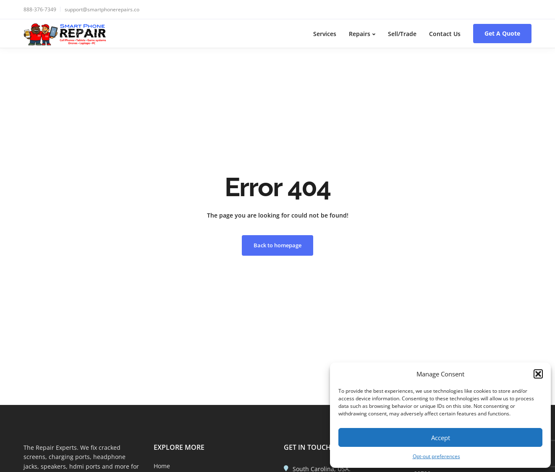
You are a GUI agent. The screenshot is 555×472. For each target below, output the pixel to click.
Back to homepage (277, 245)
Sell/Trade (402, 34)
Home (162, 466)
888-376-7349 (40, 9)
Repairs (359, 34)
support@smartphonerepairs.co (102, 9)
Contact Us (445, 34)
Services (324, 34)
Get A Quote (502, 33)
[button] (538, 374)
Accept (440, 437)
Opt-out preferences (436, 456)
